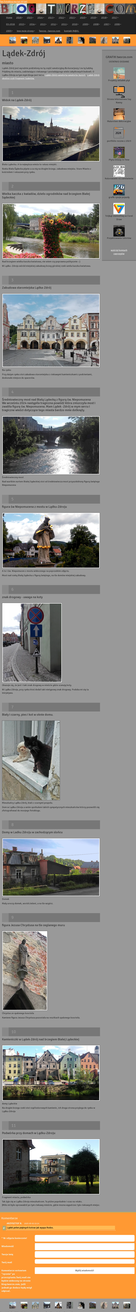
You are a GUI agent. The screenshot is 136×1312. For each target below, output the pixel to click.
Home (9, 17)
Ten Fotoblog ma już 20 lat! (68, 7)
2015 (22, 24)
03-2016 (10, 24)
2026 (19, 17)
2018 (104, 17)
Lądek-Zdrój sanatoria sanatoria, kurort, (65, 75)
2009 (86, 24)
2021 (72, 17)
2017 (115, 17)
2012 (54, 24)
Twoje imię (7, 1254)
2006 (117, 24)
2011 (64, 24)
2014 (32, 24)
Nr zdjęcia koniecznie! (15, 1238)
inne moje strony (26, 30)
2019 (94, 17)
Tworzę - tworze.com (49, 30)
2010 (75, 24)
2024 (40, 17)
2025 (30, 17)
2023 (51, 17)
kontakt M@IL (71, 30)
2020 (83, 17)
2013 (43, 24)
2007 (107, 24)
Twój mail (6, 1262)
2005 (9, 30)
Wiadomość (7, 1246)
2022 (62, 17)
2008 (96, 24)
